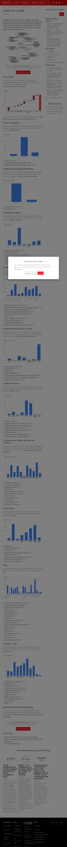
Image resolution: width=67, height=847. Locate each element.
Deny (34, 273)
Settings (27, 273)
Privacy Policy (18, 269)
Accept (40, 273)
